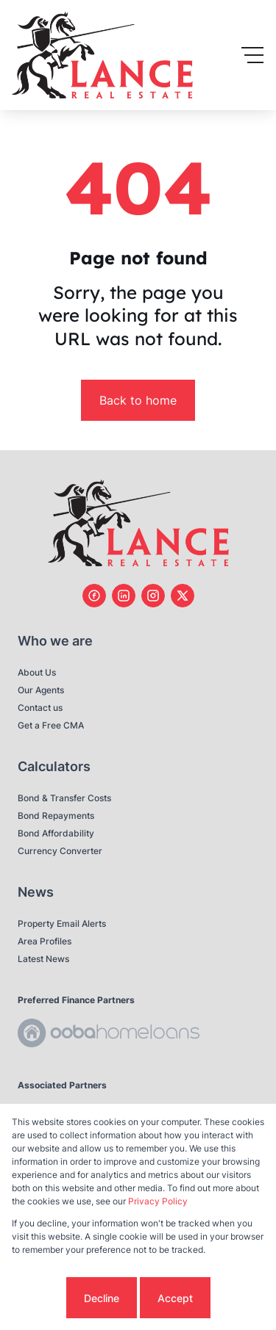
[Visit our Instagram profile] (153, 595)
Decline (101, 1298)
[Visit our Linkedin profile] (123, 595)
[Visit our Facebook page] (94, 595)
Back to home (138, 400)
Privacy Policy (158, 1201)
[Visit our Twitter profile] (182, 595)
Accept (175, 1298)
